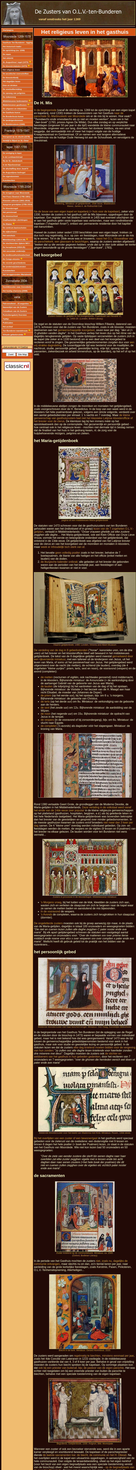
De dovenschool (10, 216)
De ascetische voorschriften (16, 74)
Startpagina (8, 30)
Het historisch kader (12, 46)
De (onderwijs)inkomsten (14, 267)
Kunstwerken (9, 180)
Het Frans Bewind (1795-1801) (16, 197)
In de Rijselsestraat (11, 165)
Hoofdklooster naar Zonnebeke (17, 287)
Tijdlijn (6, 319)
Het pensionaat (10, 212)
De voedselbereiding (12, 89)
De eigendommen (11, 176)
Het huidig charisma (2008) (15, 291)
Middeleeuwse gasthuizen (16, 105)
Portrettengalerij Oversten (15, 315)
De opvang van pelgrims (14, 93)
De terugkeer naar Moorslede (16, 193)
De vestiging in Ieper (12, 153)
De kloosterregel (10, 208)
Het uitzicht (8, 58)
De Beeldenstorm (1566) (14, 124)
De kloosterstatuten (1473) (16, 66)
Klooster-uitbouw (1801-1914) (16, 201)
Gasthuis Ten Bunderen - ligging (18, 43)
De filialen (9, 224)
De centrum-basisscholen (14, 228)
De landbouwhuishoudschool (16, 255)
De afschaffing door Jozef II (15, 169)
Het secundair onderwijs (14, 251)
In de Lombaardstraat (12, 157)
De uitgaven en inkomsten (15, 109)
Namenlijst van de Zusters (15, 307)
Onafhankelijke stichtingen (15, 220)
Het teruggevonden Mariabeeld (17, 274)
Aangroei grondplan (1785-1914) (17, 204)
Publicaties (8, 323)
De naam (7, 54)
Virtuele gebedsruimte (14, 335)
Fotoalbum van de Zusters (15, 311)
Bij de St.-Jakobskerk (12, 161)
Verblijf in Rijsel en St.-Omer (16, 141)
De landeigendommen (13, 120)
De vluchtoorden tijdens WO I (16, 243)
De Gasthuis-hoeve (11, 113)
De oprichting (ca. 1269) (14, 50)
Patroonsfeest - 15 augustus (17, 303)
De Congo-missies (13, 259)
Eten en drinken (10, 85)
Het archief (8, 327)
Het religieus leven (11, 70)
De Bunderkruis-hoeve (13, 116)
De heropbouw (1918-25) (14, 247)
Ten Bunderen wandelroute (17, 331)
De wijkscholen (10, 232)
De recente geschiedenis (14, 263)
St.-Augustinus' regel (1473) (17, 62)
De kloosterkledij (10, 78)
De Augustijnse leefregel (14, 173)
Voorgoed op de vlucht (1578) (16, 137)
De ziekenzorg (9, 97)
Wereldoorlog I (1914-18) (15, 240)
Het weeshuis (9, 236)
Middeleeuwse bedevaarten (17, 101)
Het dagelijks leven (11, 81)
